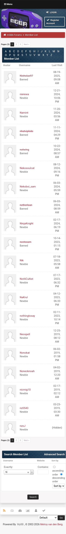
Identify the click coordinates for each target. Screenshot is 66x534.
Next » (26, 44)
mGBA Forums (14, 35)
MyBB (20, 524)
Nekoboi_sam (28, 186)
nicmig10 (25, 389)
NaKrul (24, 297)
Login (51, 12)
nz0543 (24, 408)
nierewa (24, 94)
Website (41, 460)
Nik (22, 260)
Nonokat (25, 352)
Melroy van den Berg (51, 524)
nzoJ (22, 425)
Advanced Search (54, 454)
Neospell (25, 334)
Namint (24, 112)
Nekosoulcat (27, 168)
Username (8, 460)
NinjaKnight (26, 223)
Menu (8, 4)
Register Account (52, 21)
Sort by (55, 460)
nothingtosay (27, 315)
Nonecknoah (27, 371)
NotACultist (26, 278)
